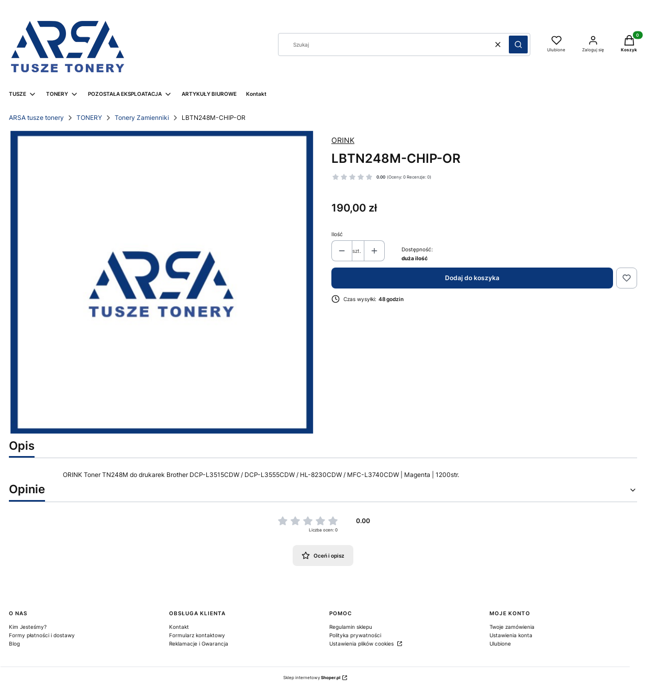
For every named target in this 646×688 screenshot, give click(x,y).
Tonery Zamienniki (142, 117)
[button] (518, 44)
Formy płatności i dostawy (42, 635)
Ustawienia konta (510, 635)
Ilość (337, 234)
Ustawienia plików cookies (362, 643)
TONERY (89, 117)
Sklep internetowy (311, 677)
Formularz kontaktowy (197, 635)
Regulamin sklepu (350, 627)
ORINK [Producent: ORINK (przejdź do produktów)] (342, 140)
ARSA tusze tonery (36, 117)
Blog (14, 643)
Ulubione (500, 643)
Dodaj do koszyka (472, 278)
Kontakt (179, 627)
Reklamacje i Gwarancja (198, 643)
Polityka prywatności (355, 635)
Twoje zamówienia (511, 627)
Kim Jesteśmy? (28, 627)
